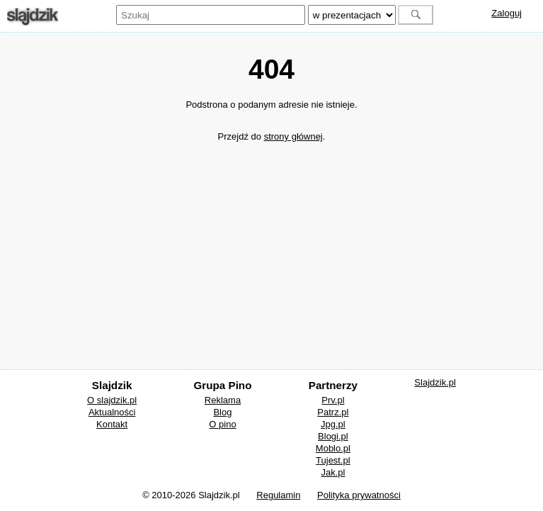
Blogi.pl (333, 436)
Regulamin (278, 495)
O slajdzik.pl (112, 400)
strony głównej (293, 136)
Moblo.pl (333, 448)
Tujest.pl (333, 460)
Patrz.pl (332, 412)
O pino (222, 424)
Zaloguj (506, 13)
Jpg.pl (333, 424)
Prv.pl (332, 400)
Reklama (223, 400)
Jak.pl (333, 472)
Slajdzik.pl (435, 382)
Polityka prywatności (359, 495)
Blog (222, 412)
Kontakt (111, 424)
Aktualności (111, 412)
